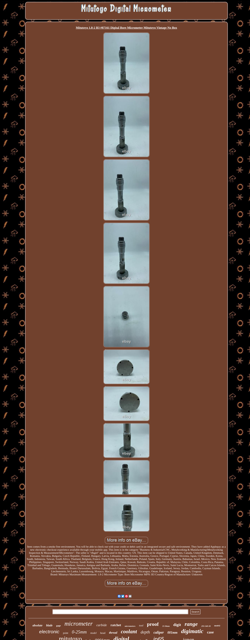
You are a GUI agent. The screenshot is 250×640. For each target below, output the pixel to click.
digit (177, 624)
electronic (49, 631)
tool (141, 625)
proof (153, 624)
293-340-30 (206, 626)
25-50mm (166, 626)
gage (58, 625)
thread (113, 632)
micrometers (130, 626)
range (191, 624)
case (210, 632)
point (65, 633)
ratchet (115, 625)
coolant (129, 631)
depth (145, 632)
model (93, 633)
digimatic (192, 631)
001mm (173, 632)
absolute (38, 625)
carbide (101, 625)
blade (49, 625)
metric (217, 625)
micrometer (78, 623)
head (102, 632)
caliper (159, 632)
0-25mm (79, 631)
